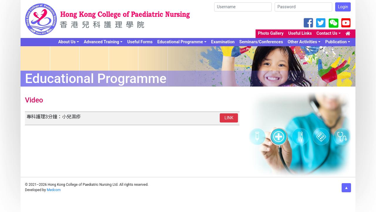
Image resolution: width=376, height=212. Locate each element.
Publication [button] (336, 41)
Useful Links (300, 33)
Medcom (54, 190)
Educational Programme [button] (180, 41)
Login (343, 6)
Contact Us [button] (326, 33)
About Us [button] (66, 41)
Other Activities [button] (302, 41)
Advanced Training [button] (101, 41)
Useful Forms (139, 41)
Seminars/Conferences (261, 41)
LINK (228, 117)
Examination (223, 41)
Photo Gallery (270, 33)
